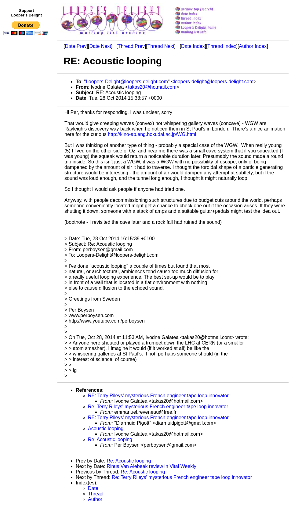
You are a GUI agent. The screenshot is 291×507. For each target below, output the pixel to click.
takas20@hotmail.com (152, 87)
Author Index (253, 46)
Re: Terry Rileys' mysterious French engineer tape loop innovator (158, 406)
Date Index (193, 46)
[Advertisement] (26, 163)
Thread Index (221, 46)
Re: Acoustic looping (110, 439)
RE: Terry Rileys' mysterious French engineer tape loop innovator (158, 395)
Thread (96, 493)
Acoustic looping (106, 428)
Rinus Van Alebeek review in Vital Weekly (151, 466)
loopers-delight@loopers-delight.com (213, 81)
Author (95, 499)
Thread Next (160, 46)
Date (93, 488)
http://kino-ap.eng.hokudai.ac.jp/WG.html (152, 134)
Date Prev (75, 46)
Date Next (100, 46)
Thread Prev (131, 46)
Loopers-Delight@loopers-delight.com (127, 81)
